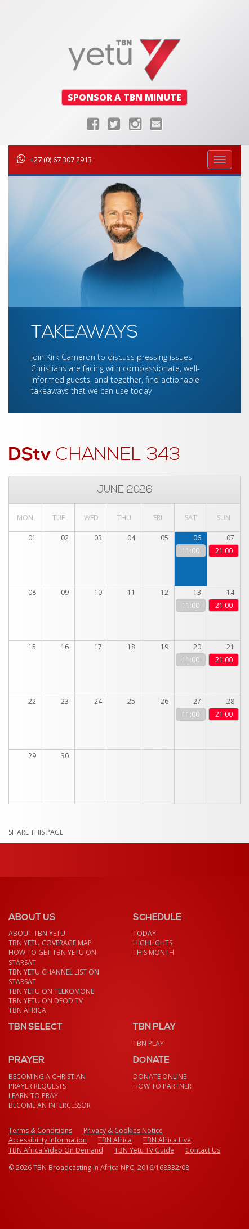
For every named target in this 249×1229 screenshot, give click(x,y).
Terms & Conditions (40, 1130)
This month (153, 952)
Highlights (152, 943)
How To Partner (162, 1086)
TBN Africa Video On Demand (55, 1150)
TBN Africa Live (167, 1140)
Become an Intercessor (49, 1105)
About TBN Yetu (36, 933)
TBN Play (148, 1043)
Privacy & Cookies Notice (123, 1130)
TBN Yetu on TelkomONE (51, 991)
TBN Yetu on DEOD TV (45, 1000)
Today (144, 933)
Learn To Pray (33, 1095)
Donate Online (159, 1076)
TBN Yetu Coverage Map (50, 943)
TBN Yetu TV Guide (144, 1150)
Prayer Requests (37, 1086)
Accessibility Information (47, 1140)
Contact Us (202, 1150)
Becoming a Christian (47, 1076)
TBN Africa (27, 1010)
